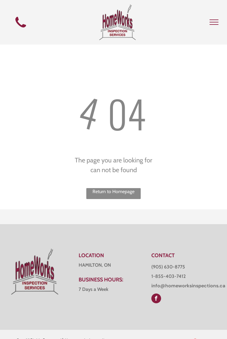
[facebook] (156, 299)
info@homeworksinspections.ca (188, 286)
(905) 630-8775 (168, 267)
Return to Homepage (113, 191)
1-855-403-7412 (168, 276)
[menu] (214, 22)
